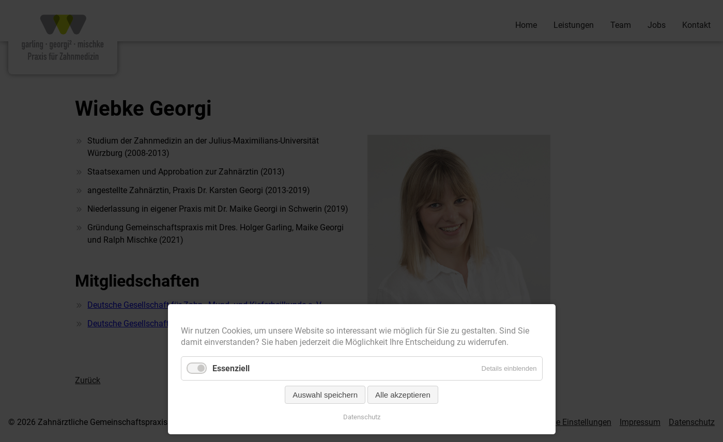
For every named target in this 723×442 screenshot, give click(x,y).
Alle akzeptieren (402, 394)
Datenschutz (361, 417)
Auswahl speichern (325, 394)
